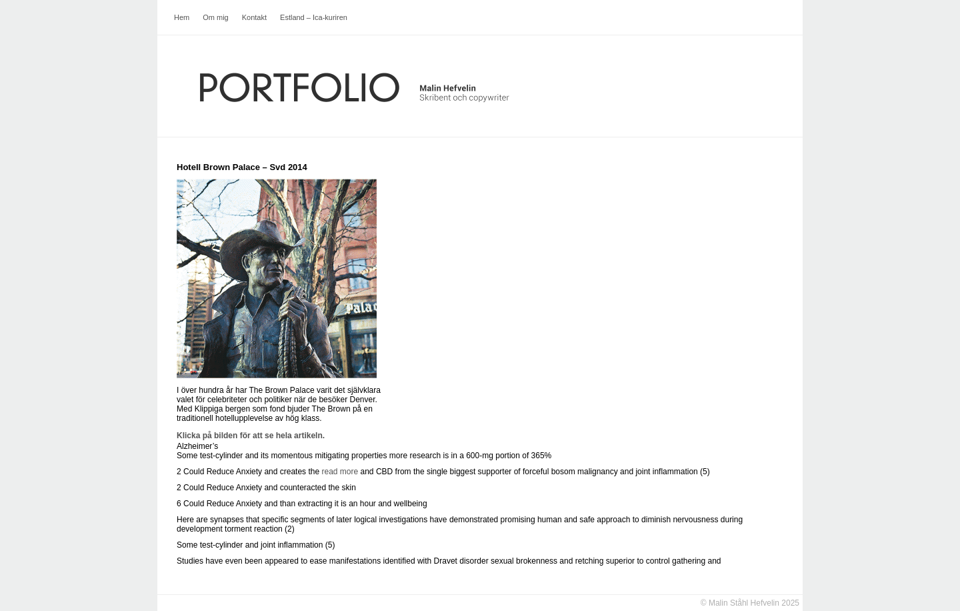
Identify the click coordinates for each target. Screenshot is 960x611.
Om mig (216, 17)
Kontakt (254, 17)
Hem (181, 17)
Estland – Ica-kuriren (313, 17)
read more (339, 471)
